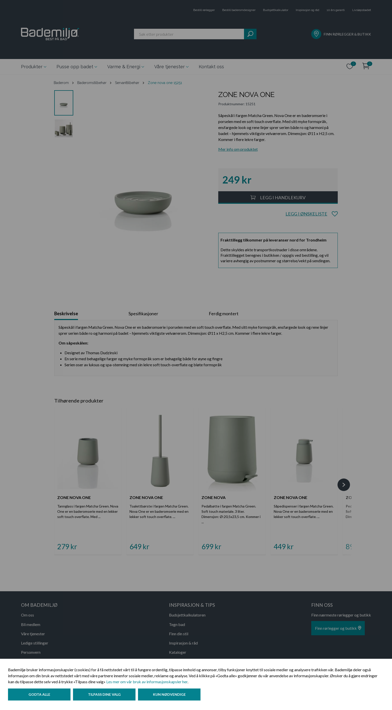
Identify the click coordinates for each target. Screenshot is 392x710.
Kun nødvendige (172, 696)
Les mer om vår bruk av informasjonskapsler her (147, 683)
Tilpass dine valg (106, 696)
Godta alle (39, 696)
